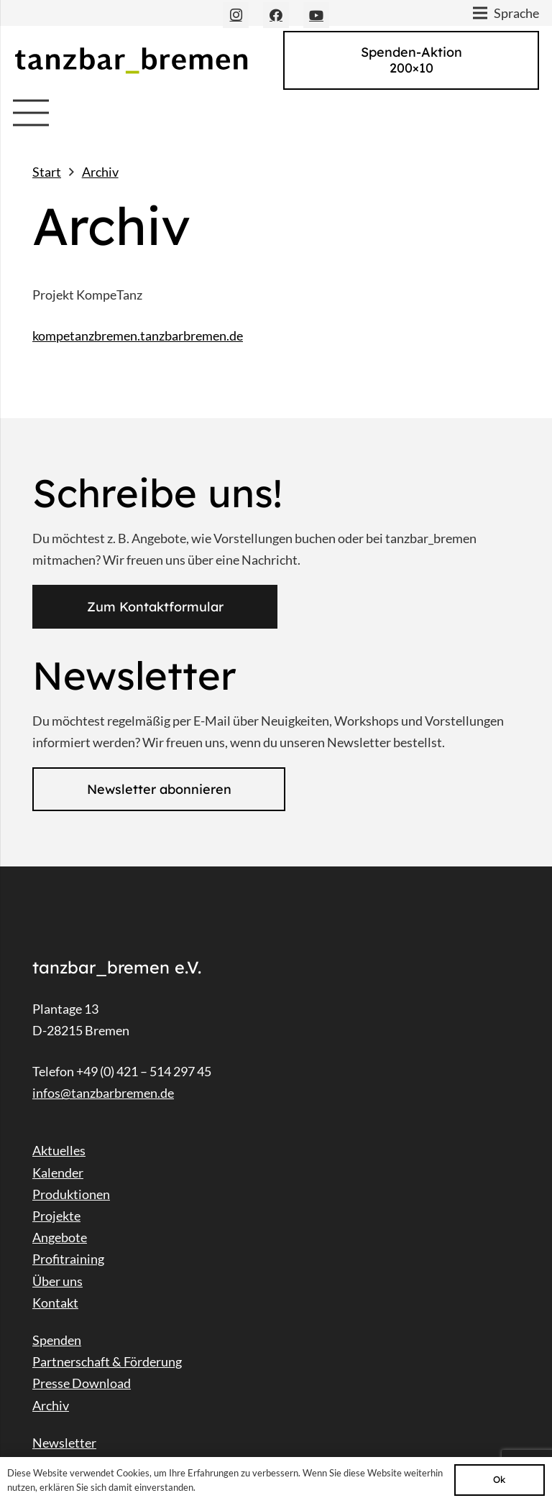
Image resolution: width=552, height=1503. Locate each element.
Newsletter (64, 1443)
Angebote (59, 1237)
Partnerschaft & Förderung (107, 1361)
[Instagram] (236, 15)
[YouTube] (316, 15)
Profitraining (68, 1259)
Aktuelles (59, 1150)
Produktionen (71, 1194)
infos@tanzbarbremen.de (103, 1093)
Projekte (56, 1216)
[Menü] (31, 113)
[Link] (131, 60)
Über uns (57, 1281)
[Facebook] (276, 15)
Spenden (56, 1340)
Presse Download (81, 1383)
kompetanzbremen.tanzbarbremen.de (137, 335)
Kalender (57, 1172)
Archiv (50, 1405)
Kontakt (55, 1302)
